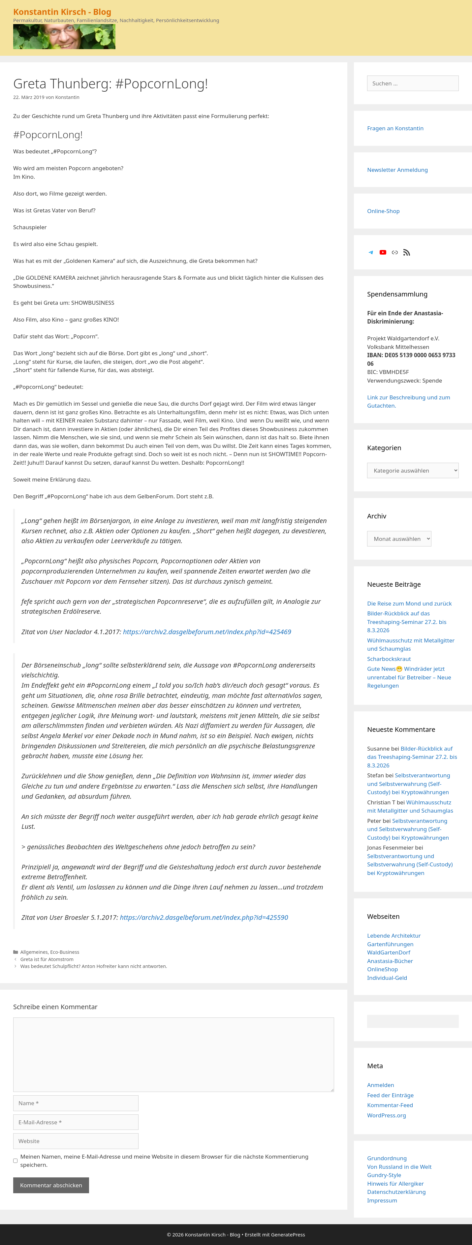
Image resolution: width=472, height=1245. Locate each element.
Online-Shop (383, 211)
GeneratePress (288, 1234)
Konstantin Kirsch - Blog (62, 11)
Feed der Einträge (390, 1095)
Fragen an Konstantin (395, 128)
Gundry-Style (384, 1175)
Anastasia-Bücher (390, 961)
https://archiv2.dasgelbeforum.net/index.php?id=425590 (204, 917)
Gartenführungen (390, 944)
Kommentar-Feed (390, 1105)
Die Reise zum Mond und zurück (409, 603)
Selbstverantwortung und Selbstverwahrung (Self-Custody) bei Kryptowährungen (408, 783)
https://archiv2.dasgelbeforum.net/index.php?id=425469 (207, 631)
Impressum (382, 1200)
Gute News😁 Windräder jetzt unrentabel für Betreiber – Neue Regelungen (409, 677)
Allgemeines (34, 952)
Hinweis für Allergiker (395, 1183)
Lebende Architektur (394, 935)
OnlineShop (382, 969)
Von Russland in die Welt (399, 1166)
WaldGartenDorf (388, 952)
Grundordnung (387, 1158)
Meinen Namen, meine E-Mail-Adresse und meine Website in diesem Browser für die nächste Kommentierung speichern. (164, 1161)
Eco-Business (64, 952)
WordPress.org (386, 1115)
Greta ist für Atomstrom (47, 959)
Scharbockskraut (389, 659)
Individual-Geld (387, 977)
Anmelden (380, 1085)
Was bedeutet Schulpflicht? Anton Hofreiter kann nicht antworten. (93, 966)
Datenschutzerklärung (396, 1192)
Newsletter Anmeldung (397, 169)
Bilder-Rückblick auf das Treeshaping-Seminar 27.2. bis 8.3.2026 (406, 621)
